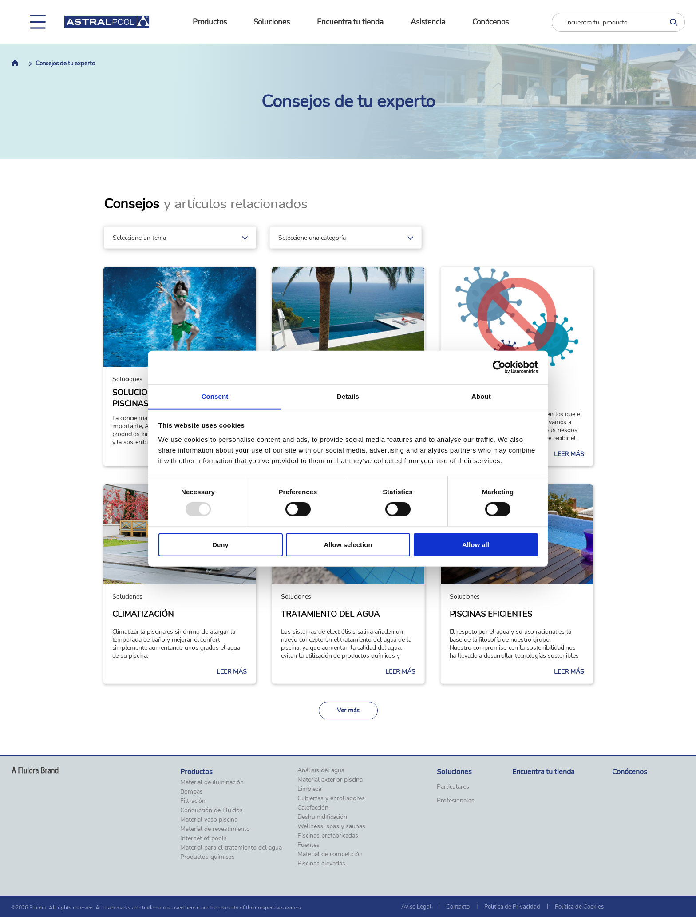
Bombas (191, 791)
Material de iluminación (212, 782)
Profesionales (456, 800)
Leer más (569, 454)
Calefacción (312, 807)
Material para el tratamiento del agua (231, 847)
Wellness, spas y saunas (331, 826)
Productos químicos (207, 857)
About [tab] (481, 396)
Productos (210, 22)
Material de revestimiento (215, 829)
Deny (220, 544)
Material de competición (330, 854)
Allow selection (348, 544)
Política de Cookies (579, 907)
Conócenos (490, 22)
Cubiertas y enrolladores (331, 798)
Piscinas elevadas (321, 863)
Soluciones (271, 22)
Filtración (193, 801)
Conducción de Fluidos (211, 810)
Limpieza (309, 789)
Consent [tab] (215, 396)
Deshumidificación (322, 817)
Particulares (453, 786)
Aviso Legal (416, 907)
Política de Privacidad (512, 907)
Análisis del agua (320, 770)
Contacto (458, 907)
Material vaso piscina (208, 819)
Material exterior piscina (330, 779)
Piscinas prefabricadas (327, 835)
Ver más (348, 710)
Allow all (475, 544)
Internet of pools (203, 838)
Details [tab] (348, 396)
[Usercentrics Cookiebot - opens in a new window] (499, 367)
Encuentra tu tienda (350, 22)
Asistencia (428, 22)
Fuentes (308, 845)
